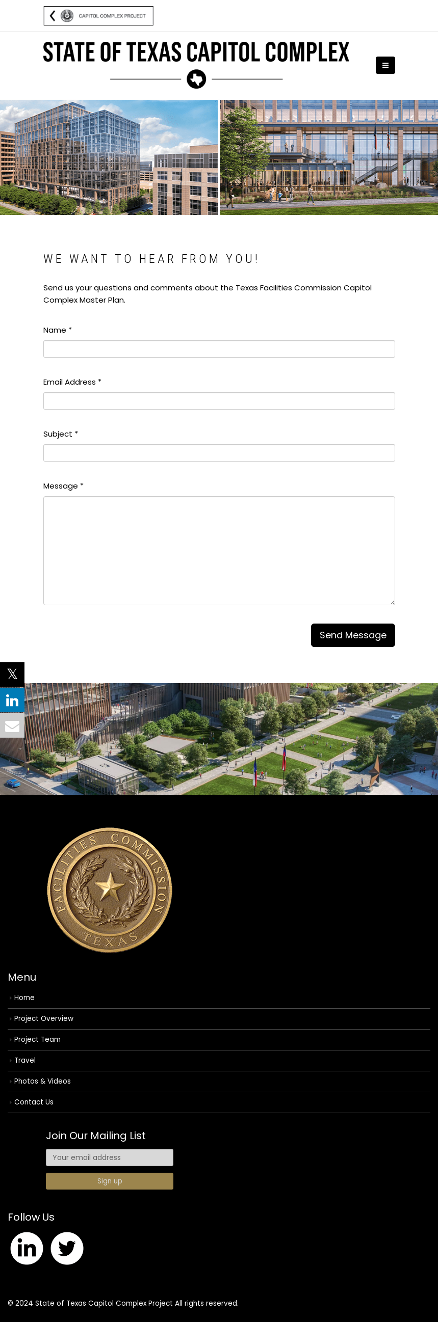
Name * (57, 330)
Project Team (37, 1039)
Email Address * (72, 381)
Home (24, 998)
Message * (63, 485)
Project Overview (43, 1018)
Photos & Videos (42, 1081)
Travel (25, 1060)
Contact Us (34, 1102)
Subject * (60, 433)
